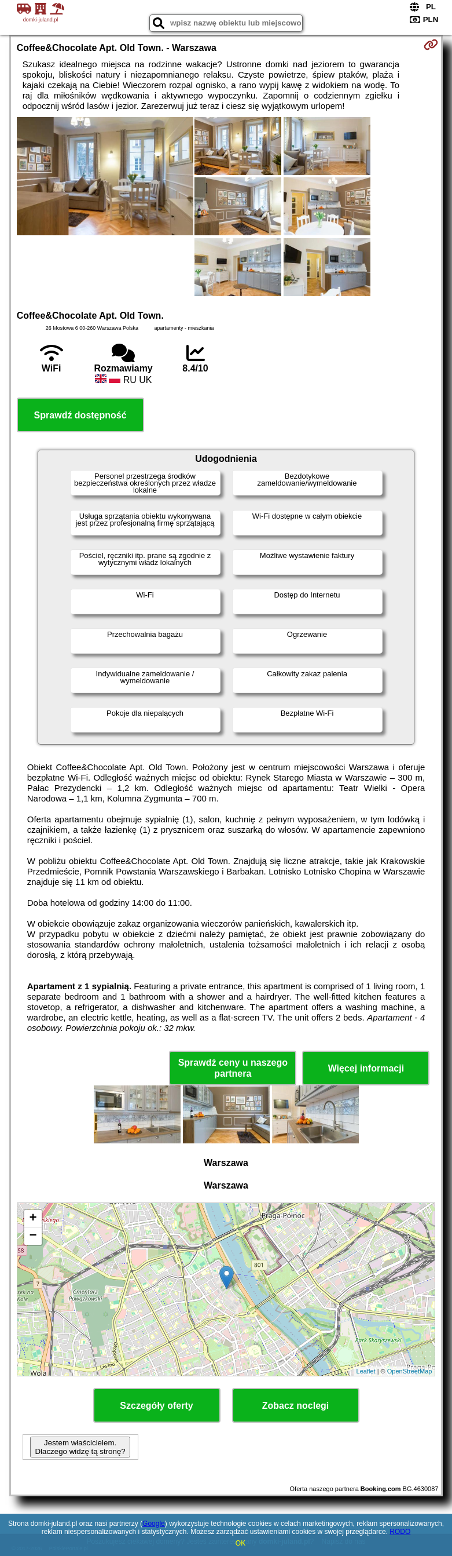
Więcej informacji (366, 1068)
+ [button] (33, 1218)
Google (153, 1523)
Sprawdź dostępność (80, 415)
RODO (399, 1532)
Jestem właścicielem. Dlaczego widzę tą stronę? (80, 1447)
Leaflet (366, 1371)
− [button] (33, 1236)
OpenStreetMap (409, 1371)
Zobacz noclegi (295, 1406)
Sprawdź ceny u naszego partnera (233, 1068)
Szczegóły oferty (156, 1406)
